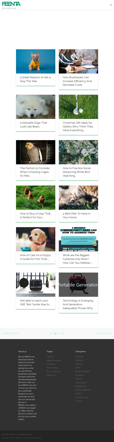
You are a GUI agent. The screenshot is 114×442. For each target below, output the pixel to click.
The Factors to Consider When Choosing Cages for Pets (35, 172)
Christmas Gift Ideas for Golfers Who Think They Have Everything (78, 126)
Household (81, 383)
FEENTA (12, 434)
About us (50, 357)
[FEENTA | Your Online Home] (11, 3)
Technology (81, 397)
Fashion (79, 375)
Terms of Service (53, 372)
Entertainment (83, 372)
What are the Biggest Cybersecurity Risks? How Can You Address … (77, 259)
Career (78, 364)
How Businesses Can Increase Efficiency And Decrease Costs (77, 81)
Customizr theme (35, 438)
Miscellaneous (83, 390)
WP (12, 438)
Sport (78, 394)
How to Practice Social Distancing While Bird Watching (77, 172)
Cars (77, 368)
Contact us (51, 364)
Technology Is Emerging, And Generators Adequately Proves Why (78, 304)
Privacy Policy (52, 368)
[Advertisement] (57, 27)
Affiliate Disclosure (54, 360)
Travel (78, 401)
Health (78, 379)
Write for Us (51, 375)
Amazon (79, 357)
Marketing (80, 386)
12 (63, 333)
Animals (79, 360)
